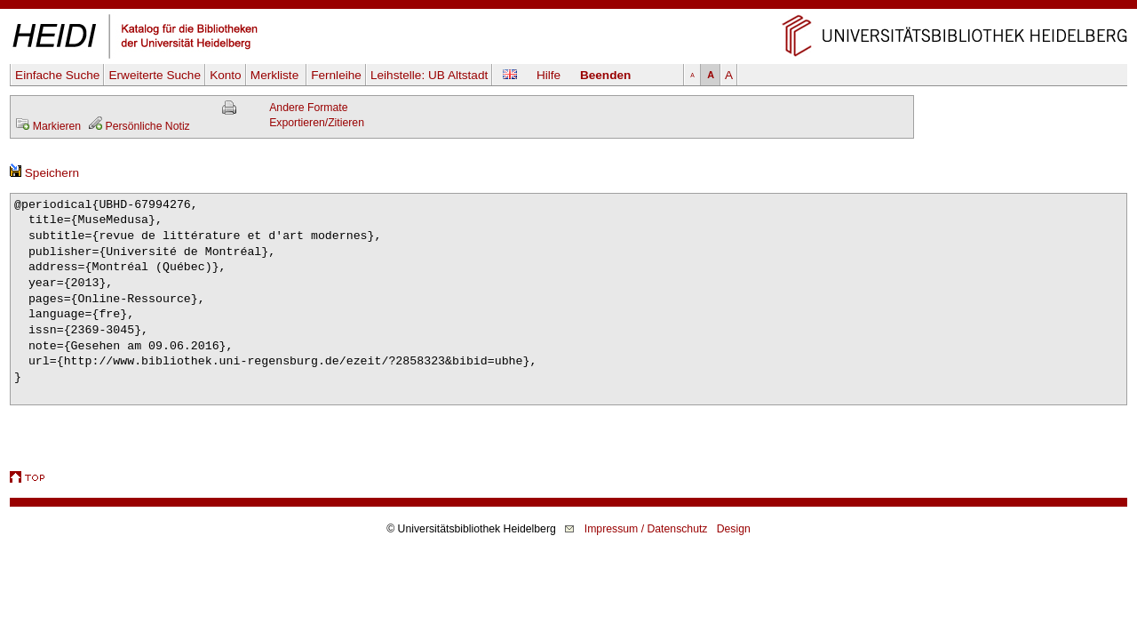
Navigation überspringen (569, 7)
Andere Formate (308, 107)
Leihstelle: (429, 75)
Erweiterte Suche (154, 75)
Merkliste (276, 75)
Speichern (44, 173)
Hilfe (549, 75)
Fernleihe (336, 75)
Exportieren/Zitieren (316, 122)
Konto (226, 75)
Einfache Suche (57, 75)
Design (734, 529)
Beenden (605, 75)
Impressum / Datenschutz (646, 529)
